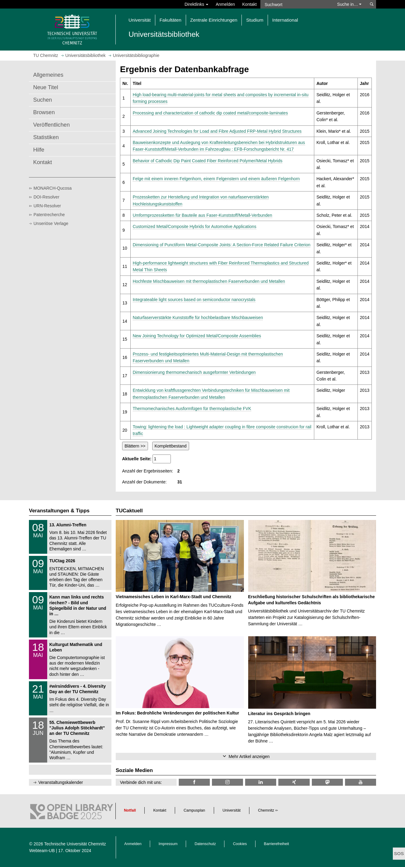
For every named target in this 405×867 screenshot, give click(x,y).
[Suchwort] (295, 4)
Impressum (168, 844)
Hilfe (38, 150)
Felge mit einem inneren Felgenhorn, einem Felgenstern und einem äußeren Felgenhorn (216, 178)
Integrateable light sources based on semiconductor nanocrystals (194, 299)
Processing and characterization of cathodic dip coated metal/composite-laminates (210, 113)
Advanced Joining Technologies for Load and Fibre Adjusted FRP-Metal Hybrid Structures (217, 131)
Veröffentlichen (51, 125)
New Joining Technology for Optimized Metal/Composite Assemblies (197, 335)
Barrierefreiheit (276, 844)
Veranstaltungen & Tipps (59, 511)
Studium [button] (254, 20)
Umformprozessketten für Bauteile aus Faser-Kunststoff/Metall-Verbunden (202, 215)
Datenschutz (205, 844)
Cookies (240, 844)
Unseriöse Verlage (50, 223)
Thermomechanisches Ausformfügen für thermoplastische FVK (192, 408)
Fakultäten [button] (170, 20)
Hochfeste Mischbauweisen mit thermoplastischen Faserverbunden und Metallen (209, 281)
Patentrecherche (49, 214)
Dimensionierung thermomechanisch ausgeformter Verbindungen (194, 372)
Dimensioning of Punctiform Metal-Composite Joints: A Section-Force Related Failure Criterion (222, 244)
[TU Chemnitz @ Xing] (293, 782)
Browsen (44, 112)
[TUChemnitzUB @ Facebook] (194, 782)
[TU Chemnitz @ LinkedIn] (260, 782)
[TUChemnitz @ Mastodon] (327, 782)
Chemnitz (266, 810)
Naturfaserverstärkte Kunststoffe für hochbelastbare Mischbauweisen (198, 317)
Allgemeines (48, 75)
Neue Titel (45, 87)
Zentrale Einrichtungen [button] (214, 20)
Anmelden (225, 4)
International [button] (285, 20)
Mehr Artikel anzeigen (249, 756)
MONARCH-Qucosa (52, 188)
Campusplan (194, 810)
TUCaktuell (129, 511)
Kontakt (249, 4)
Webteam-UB (42, 850)
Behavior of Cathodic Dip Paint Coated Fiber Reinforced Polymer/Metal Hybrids (208, 160)
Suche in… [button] (349, 4)
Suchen (42, 100)
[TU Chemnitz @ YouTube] (360, 782)
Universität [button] (140, 20)
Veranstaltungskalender (60, 782)
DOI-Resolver (46, 197)
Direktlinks (196, 4)
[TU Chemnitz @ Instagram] (227, 782)
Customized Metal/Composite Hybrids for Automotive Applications (194, 226)
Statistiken (46, 137)
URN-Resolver (47, 205)
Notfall (130, 810)
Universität (232, 810)
